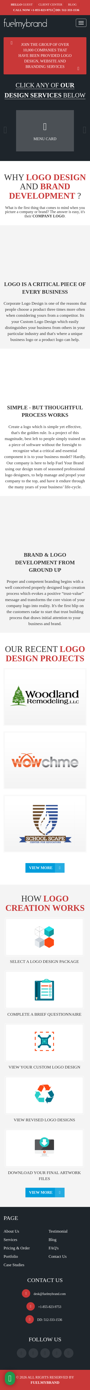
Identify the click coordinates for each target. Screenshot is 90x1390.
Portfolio (11, 1256)
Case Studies (14, 1265)
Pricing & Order (17, 1248)
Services (10, 1239)
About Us (11, 1231)
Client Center (50, 4)
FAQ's (54, 1248)
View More (41, 868)
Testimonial (58, 1231)
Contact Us (58, 1256)
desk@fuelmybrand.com (50, 1294)
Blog (72, 4)
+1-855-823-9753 (42, 10)
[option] (45, 130)
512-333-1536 (70, 10)
